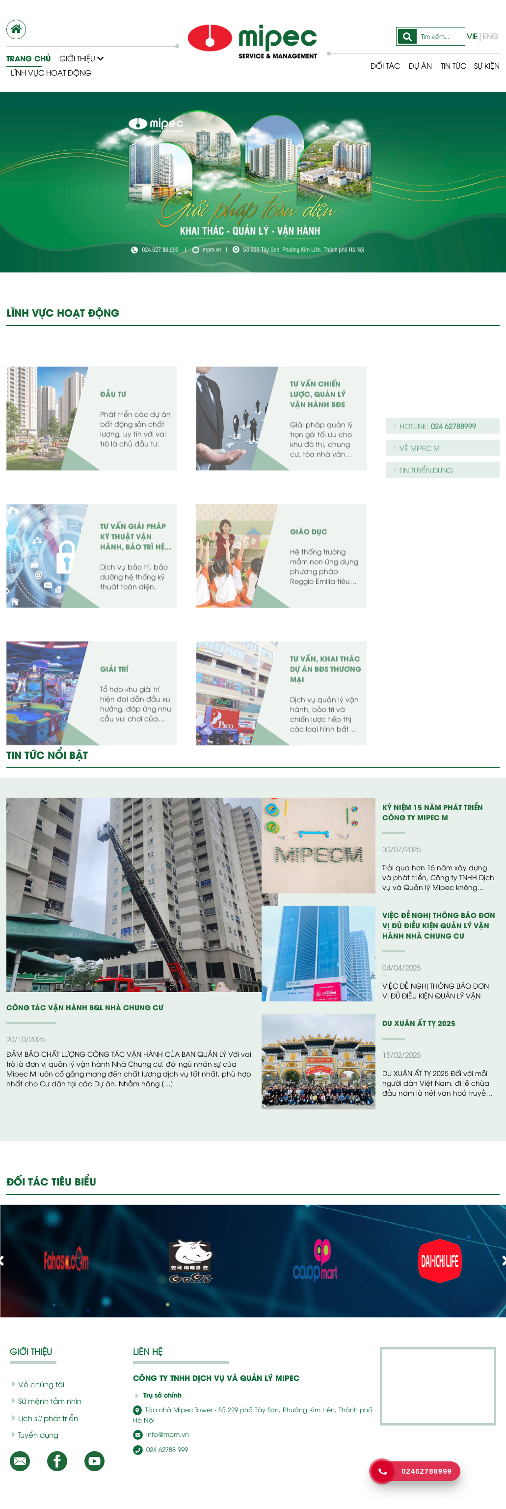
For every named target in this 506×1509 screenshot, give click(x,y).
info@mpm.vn (158, 1424)
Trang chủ (27, 58)
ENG (489, 36)
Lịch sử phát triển (42, 1417)
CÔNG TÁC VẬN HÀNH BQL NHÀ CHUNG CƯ (77, 1007)
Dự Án (413, 65)
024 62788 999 (158, 1439)
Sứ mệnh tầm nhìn (43, 1400)
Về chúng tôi (34, 1383)
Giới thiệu (82, 58)
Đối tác (378, 65)
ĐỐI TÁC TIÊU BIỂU (53, 1181)
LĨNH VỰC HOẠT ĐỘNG (62, 312)
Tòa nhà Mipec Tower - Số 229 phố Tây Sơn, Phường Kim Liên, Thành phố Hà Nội (248, 1409)
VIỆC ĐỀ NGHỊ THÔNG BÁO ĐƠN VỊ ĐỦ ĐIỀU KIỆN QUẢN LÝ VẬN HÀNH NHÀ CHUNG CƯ (439, 925)
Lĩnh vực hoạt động (51, 72)
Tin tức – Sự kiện (466, 65)
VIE (473, 36)
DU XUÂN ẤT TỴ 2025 (415, 1022)
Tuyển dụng (33, 1434)
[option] (253, 182)
